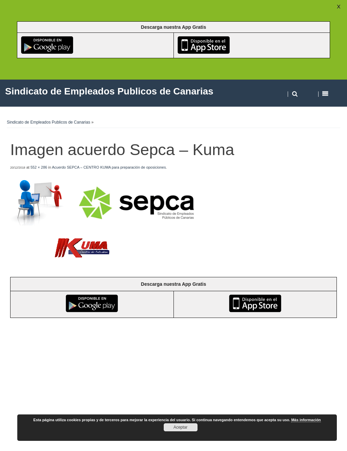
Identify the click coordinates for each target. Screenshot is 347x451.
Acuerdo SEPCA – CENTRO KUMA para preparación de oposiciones (109, 167)
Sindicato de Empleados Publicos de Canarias (48, 122)
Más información (306, 420)
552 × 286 (38, 167)
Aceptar (180, 427)
